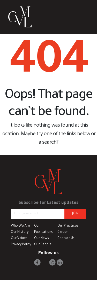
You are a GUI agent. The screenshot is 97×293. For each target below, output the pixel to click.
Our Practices (67, 226)
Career (62, 232)
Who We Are (20, 226)
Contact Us (65, 238)
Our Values (19, 238)
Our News (41, 238)
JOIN (75, 213)
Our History (19, 232)
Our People (42, 244)
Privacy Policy (21, 244)
